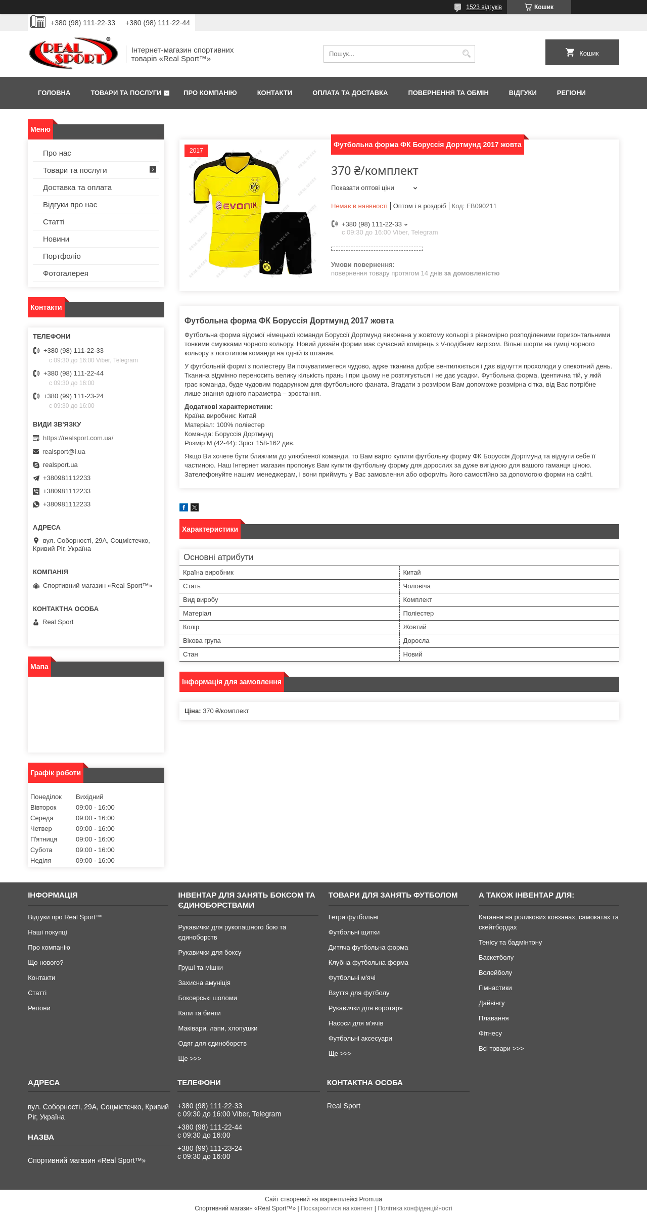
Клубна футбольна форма (368, 962)
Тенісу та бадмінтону (510, 942)
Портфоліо (62, 256)
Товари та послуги (125, 93)
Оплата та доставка (350, 93)
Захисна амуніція (204, 983)
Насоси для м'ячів (356, 1023)
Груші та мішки (200, 967)
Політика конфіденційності (415, 1208)
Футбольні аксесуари (360, 1038)
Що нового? (45, 962)
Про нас (57, 153)
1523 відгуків (484, 7)
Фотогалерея (65, 273)
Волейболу (495, 972)
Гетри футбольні (354, 917)
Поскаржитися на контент (337, 1208)
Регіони (571, 93)
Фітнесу (490, 1033)
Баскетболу (496, 957)
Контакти (275, 93)
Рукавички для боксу (209, 952)
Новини (56, 239)
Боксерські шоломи (207, 998)
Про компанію (210, 93)
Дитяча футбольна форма (368, 947)
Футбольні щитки (354, 932)
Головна (54, 93)
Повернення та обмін (448, 93)
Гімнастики (495, 988)
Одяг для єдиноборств (212, 1043)
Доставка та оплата (77, 187)
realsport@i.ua (63, 451)
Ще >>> (189, 1058)
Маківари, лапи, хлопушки (217, 1028)
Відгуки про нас (70, 204)
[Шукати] (466, 54)
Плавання (494, 1018)
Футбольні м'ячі (352, 977)
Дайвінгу (492, 1003)
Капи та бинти (199, 1013)
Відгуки (523, 93)
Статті (54, 221)
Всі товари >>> (501, 1048)
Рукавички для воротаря (366, 1008)
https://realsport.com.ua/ (78, 438)
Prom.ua (370, 1199)
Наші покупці (47, 932)
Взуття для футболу (359, 993)
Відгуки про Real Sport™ (65, 917)
